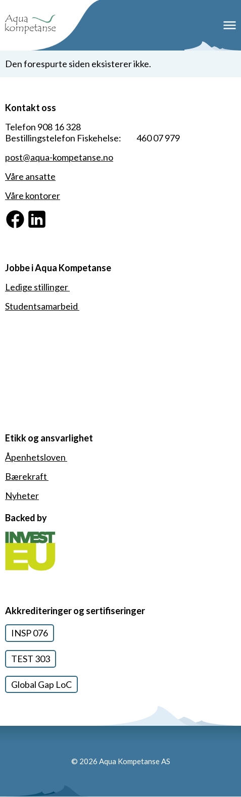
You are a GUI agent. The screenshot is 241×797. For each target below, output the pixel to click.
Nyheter (22, 495)
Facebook (24, 214)
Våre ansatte (30, 176)
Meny (229, 25)
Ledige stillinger (37, 286)
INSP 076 (29, 632)
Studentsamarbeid (42, 306)
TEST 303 (30, 658)
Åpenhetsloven (36, 457)
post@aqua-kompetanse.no (59, 157)
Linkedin (43, 214)
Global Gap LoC (41, 684)
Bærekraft (27, 476)
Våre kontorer (32, 195)
